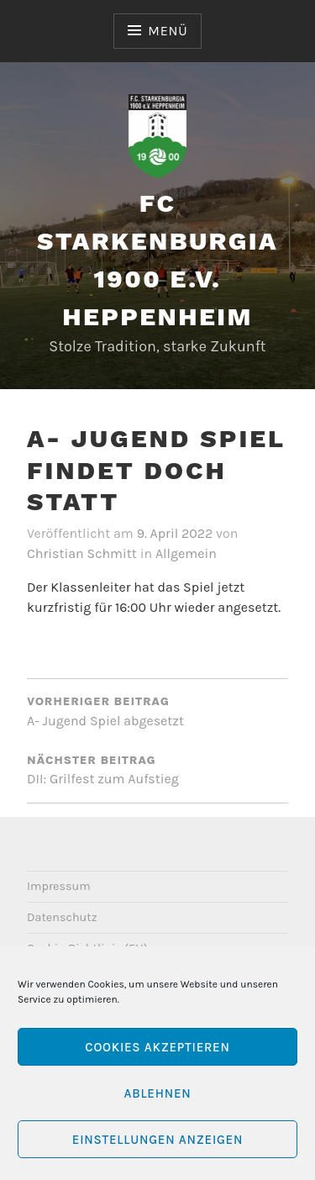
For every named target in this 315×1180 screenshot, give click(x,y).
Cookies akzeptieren (157, 1047)
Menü (167, 31)
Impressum (59, 886)
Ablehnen (157, 1093)
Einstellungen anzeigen (157, 1139)
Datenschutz (62, 917)
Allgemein (186, 553)
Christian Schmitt (82, 553)
